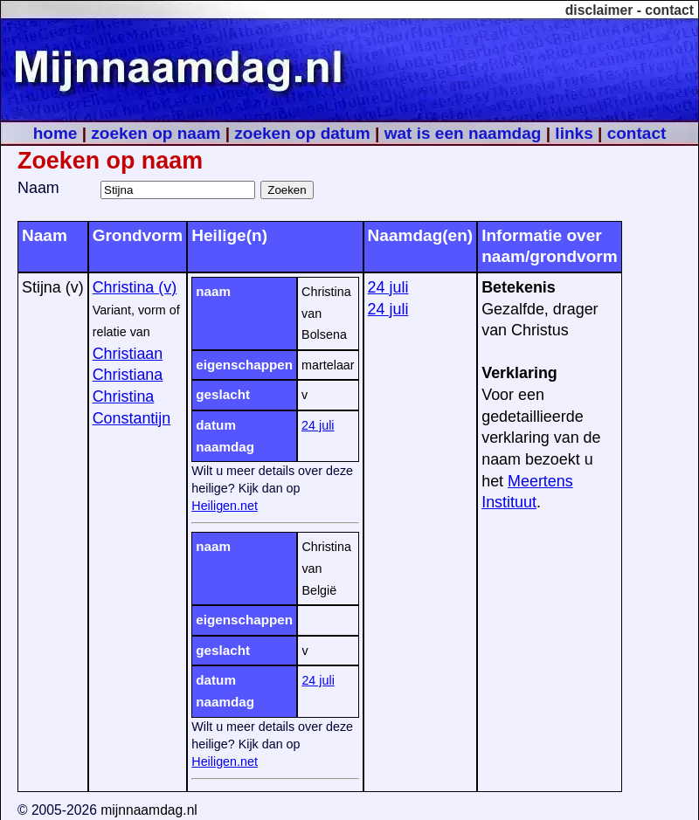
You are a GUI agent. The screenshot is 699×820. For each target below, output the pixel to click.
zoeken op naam (155, 133)
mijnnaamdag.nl (148, 810)
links (573, 133)
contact (669, 10)
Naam (38, 187)
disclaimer (599, 10)
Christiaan (128, 353)
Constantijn (132, 418)
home (55, 133)
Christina (124, 396)
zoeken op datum (302, 133)
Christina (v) (135, 287)
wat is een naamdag (463, 133)
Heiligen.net (224, 506)
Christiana (128, 374)
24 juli (317, 425)
